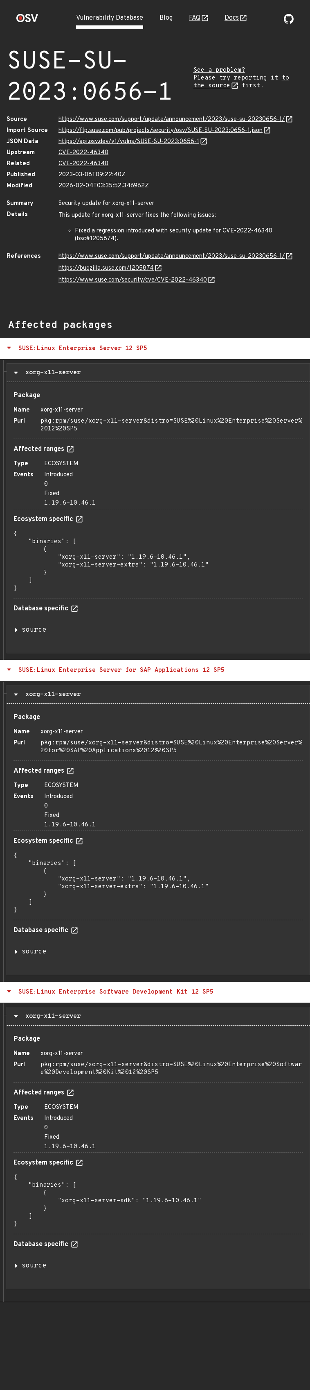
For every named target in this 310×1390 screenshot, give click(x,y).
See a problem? (219, 70)
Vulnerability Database (109, 18)
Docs (232, 18)
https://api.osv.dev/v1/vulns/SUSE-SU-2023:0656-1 (128, 142)
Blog (166, 18)
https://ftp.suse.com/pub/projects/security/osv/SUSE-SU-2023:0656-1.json (160, 130)
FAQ (194, 18)
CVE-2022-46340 (83, 153)
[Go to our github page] (289, 22)
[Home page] (27, 20)
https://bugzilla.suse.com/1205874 (106, 268)
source (34, 630)
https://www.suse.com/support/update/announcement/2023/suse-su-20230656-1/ (171, 119)
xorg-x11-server (51, 373)
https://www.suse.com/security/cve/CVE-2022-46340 (132, 280)
